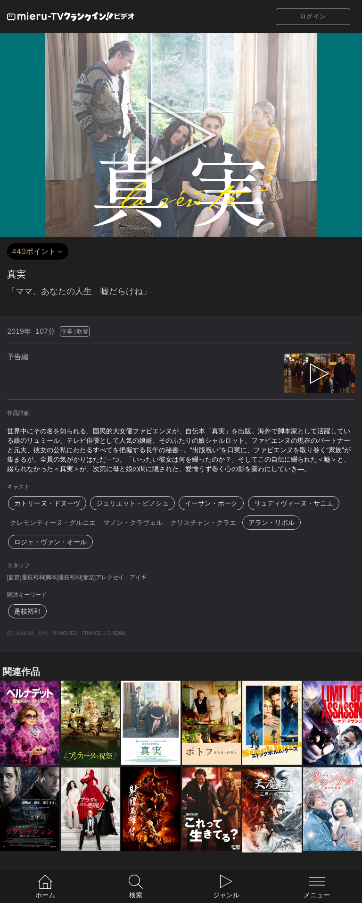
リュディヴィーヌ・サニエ (293, 503)
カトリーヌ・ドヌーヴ (47, 503)
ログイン (313, 16)
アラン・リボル (271, 522)
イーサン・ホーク (211, 503)
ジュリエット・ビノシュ (132, 503)
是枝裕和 (27, 611)
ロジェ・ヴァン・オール (50, 542)
